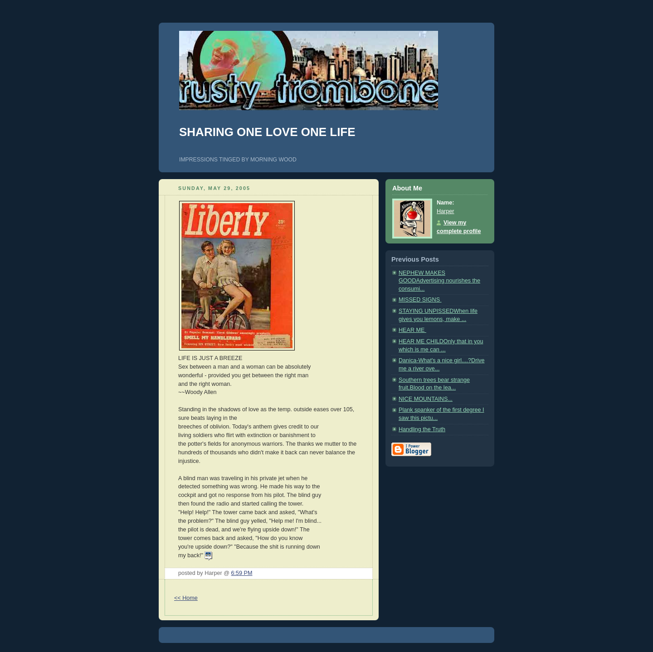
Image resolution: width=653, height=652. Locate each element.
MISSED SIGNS (420, 300)
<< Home (186, 598)
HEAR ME (412, 330)
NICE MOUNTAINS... (426, 399)
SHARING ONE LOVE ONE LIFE (267, 132)
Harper (445, 211)
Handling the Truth (422, 429)
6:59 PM (242, 573)
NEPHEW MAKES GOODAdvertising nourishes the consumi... (439, 281)
